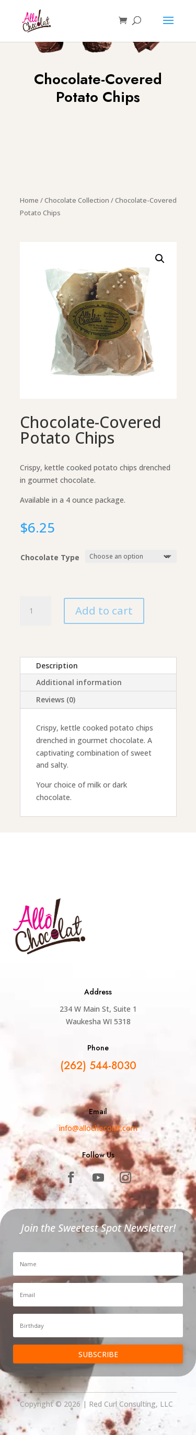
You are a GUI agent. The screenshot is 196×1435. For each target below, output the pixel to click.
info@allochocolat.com (98, 1128)
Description (57, 665)
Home (29, 200)
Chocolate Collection (76, 200)
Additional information (79, 682)
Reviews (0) (55, 699)
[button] (160, 258)
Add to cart (104, 611)
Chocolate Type (49, 557)
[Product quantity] (35, 611)
